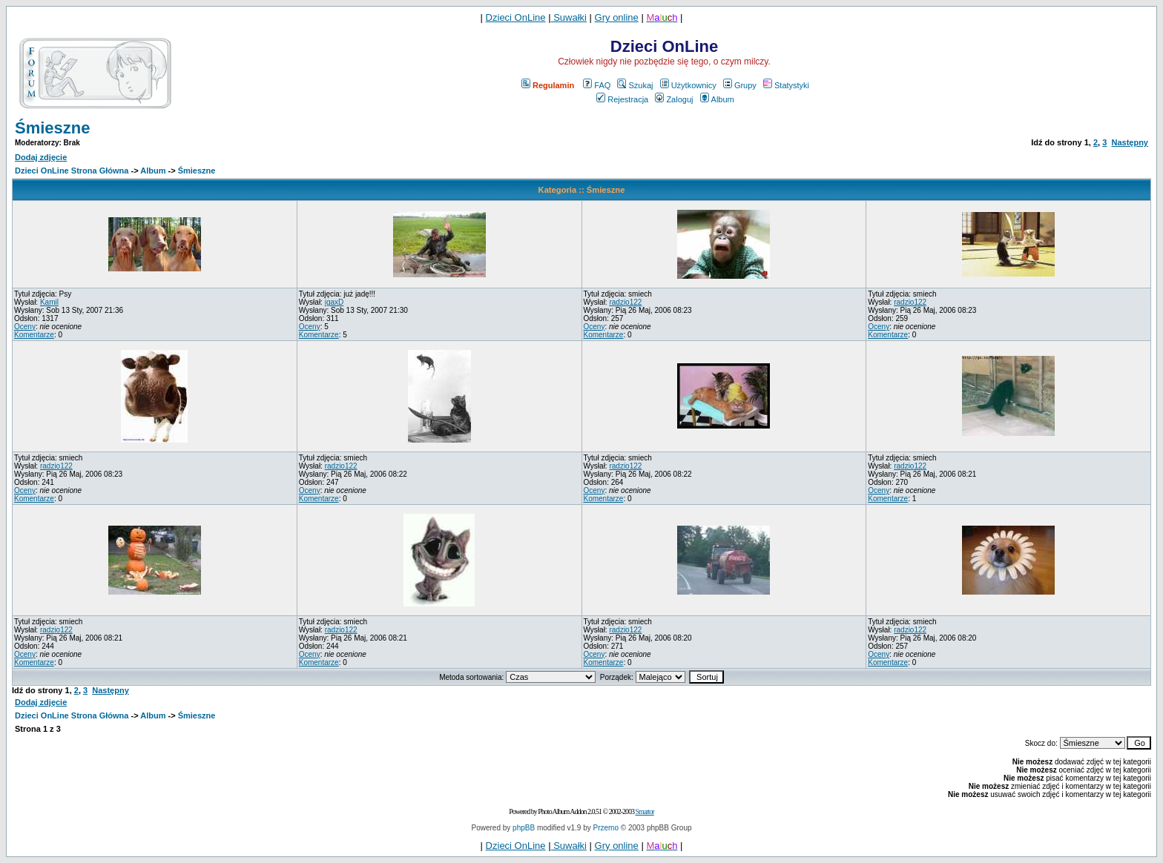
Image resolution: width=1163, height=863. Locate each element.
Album (717, 99)
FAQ (596, 85)
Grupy (740, 85)
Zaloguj (674, 99)
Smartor (644, 811)
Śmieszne (52, 128)
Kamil (49, 302)
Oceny (25, 327)
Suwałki (569, 17)
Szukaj (635, 85)
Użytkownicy (688, 85)
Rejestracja (622, 99)
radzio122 (625, 302)
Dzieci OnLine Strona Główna (71, 170)
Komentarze (34, 335)
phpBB (524, 828)
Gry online (617, 17)
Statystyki (786, 85)
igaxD (334, 302)
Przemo (606, 828)
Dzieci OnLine (516, 17)
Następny (1129, 142)
